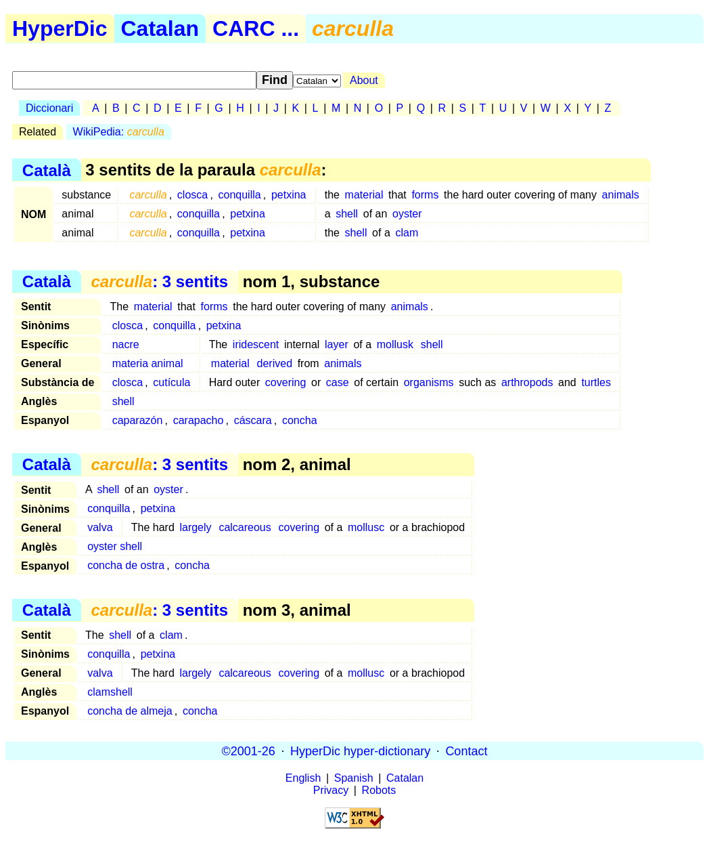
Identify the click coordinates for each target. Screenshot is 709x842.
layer (336, 344)
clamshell (110, 692)
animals (620, 195)
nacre (125, 344)
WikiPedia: (118, 132)
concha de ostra (125, 565)
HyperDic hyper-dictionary (360, 750)
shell (347, 213)
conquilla (239, 195)
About (364, 80)
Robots (379, 790)
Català (46, 170)
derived (274, 363)
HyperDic (60, 28)
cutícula (171, 382)
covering (285, 382)
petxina (288, 195)
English (303, 778)
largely (195, 527)
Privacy (330, 790)
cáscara (253, 420)
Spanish (353, 778)
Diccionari (49, 108)
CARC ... (255, 28)
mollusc (366, 527)
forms (424, 195)
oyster (407, 213)
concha (299, 420)
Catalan (160, 28)
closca (192, 195)
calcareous (245, 527)
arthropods (527, 382)
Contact (466, 750)
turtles (596, 382)
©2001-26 (248, 750)
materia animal (147, 363)
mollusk (395, 344)
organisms (429, 382)
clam (406, 232)
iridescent (256, 344)
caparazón (137, 420)
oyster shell (114, 546)
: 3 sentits (159, 281)
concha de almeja (129, 711)
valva (99, 527)
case (337, 382)
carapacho (198, 420)
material (364, 195)
